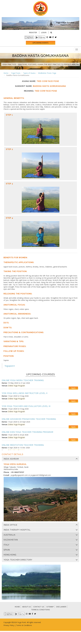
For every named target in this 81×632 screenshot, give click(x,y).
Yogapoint (10, 365)
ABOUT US (26, 607)
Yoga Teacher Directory (18, 560)
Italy (6, 545)
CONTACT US (38, 607)
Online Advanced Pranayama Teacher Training (29, 419)
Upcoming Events (41, 43)
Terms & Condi (22, 625)
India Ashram (11, 459)
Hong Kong (10, 555)
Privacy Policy (9, 625)
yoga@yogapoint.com (19, 475)
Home (6, 73)
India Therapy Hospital (17, 530)
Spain (7, 550)
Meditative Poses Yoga (47, 73)
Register (33, 32)
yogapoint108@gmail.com (40, 475)
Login (43, 32)
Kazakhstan (11, 540)
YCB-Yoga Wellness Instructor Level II (24, 393)
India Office (10, 525)
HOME (17, 607)
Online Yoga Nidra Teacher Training (23, 380)
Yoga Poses (15, 73)
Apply (73, 388)
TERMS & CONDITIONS (40, 609)
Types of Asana (29, 73)
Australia (9, 535)
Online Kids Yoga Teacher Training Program (27, 432)
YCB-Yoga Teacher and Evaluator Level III (26, 406)
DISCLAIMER (61, 607)
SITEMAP (50, 607)
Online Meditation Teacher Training (23, 445)
